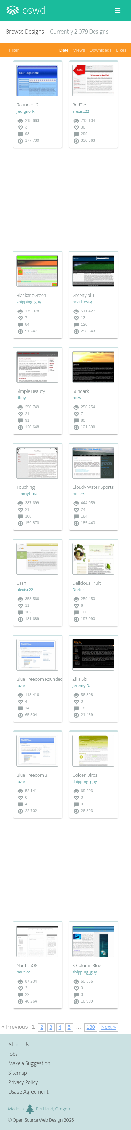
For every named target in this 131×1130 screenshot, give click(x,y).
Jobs (13, 1054)
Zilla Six (80, 679)
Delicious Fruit (87, 583)
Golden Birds (85, 775)
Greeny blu (83, 295)
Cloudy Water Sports (93, 487)
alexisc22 (81, 111)
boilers (79, 494)
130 (91, 1027)
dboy (21, 398)
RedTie (79, 105)
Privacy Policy (23, 1082)
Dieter (79, 590)
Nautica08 (27, 966)
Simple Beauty (31, 391)
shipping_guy (29, 302)
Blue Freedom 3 (32, 775)
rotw (77, 398)
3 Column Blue (87, 966)
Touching (26, 487)
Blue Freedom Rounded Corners (48, 679)
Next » (108, 1027)
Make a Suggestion (29, 1063)
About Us (18, 1044)
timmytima (27, 494)
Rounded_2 (28, 105)
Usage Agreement (28, 1092)
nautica (24, 972)
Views (79, 50)
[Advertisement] (65, 200)
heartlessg (82, 302)
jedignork (26, 111)
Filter (14, 50)
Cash (21, 583)
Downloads (100, 50)
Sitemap (17, 1073)
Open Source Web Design (38, 1120)
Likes (121, 50)
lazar (21, 685)
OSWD (33, 10)
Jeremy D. (81, 685)
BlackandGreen (31, 295)
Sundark (81, 391)
